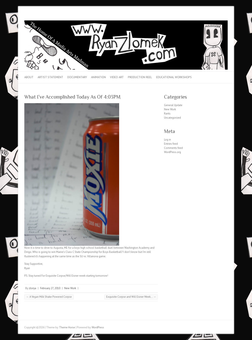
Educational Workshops (174, 77)
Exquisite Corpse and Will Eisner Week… (131, 297)
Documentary (77, 77)
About (28, 77)
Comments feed (173, 148)
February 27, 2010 (50, 288)
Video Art (117, 77)
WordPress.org (172, 152)
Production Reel (140, 77)
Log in (167, 139)
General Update (173, 105)
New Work (70, 288)
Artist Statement (50, 77)
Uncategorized (172, 117)
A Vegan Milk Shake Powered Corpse (49, 297)
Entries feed (171, 144)
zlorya (32, 288)
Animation (98, 77)
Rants (167, 113)
